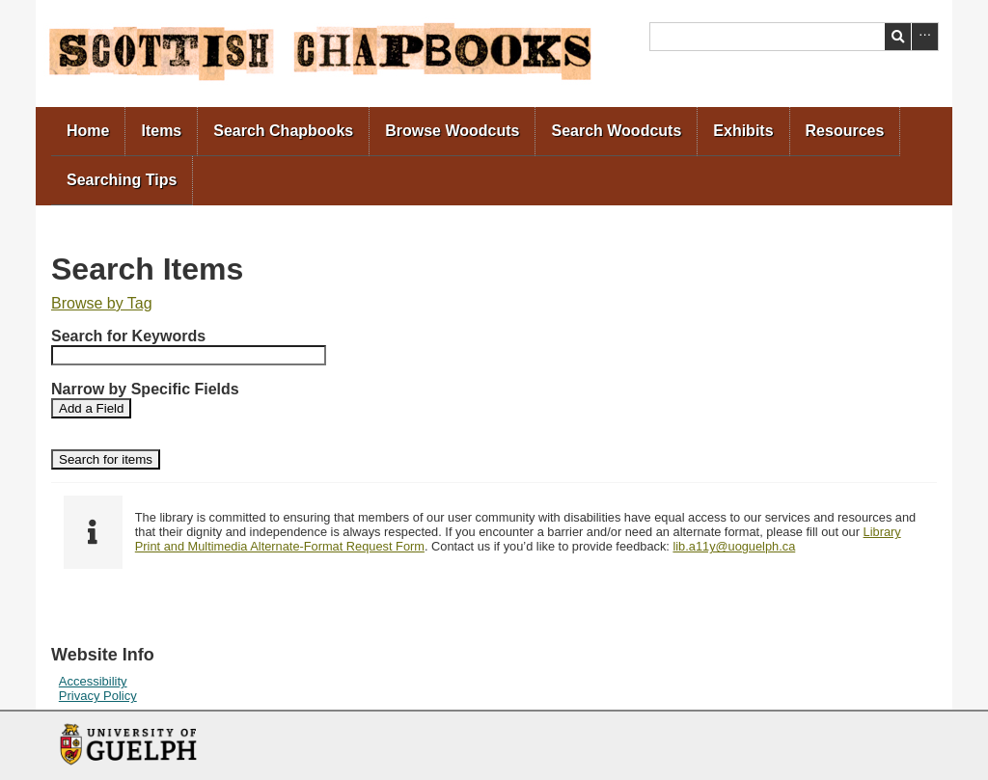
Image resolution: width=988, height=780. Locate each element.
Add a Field (91, 408)
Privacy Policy (98, 695)
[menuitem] (88, 131)
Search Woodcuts (616, 130)
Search (898, 36)
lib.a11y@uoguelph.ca (733, 546)
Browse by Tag (101, 303)
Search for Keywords (128, 336)
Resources (845, 130)
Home (88, 130)
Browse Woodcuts (452, 130)
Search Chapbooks (283, 130)
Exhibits (743, 130)
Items (161, 130)
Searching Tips (122, 180)
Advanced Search (925, 36)
